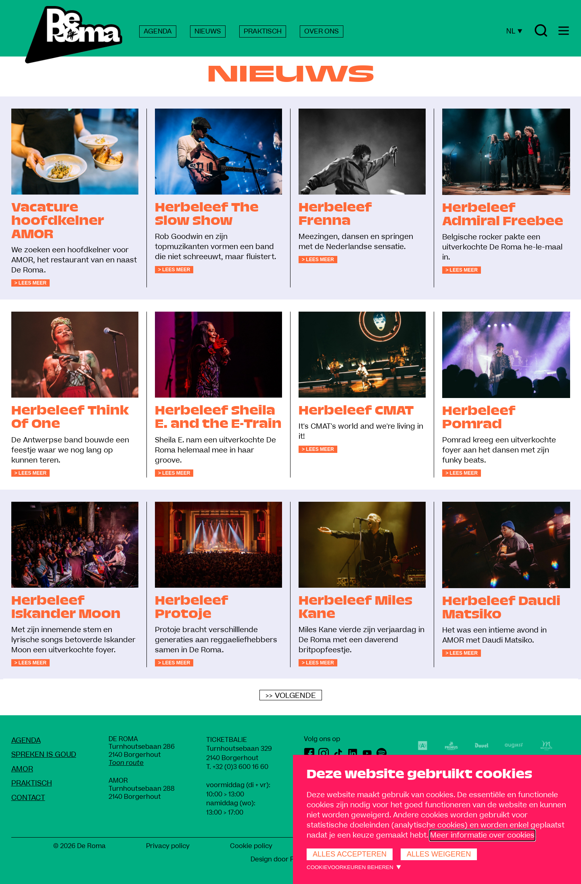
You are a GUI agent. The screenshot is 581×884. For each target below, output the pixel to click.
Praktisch (31, 783)
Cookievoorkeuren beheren (350, 867)
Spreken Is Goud (43, 755)
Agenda (26, 740)
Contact (28, 798)
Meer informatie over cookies (482, 835)
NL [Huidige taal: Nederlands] (514, 31)
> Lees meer (31, 283)
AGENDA (158, 31)
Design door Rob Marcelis (291, 859)
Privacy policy (168, 846)
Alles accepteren (350, 854)
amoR (22, 769)
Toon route (126, 762)
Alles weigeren (439, 854)
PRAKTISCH (263, 31)
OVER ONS (321, 31)
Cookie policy (251, 846)
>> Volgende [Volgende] (290, 695)
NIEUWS (207, 31)
